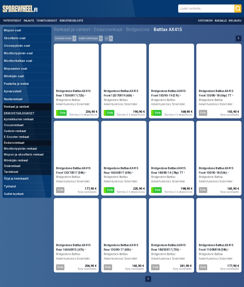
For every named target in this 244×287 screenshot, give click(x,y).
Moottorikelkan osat (18, 61)
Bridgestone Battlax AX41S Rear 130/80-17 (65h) (121, 247)
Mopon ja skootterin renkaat (24, 154)
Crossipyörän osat (17, 46)
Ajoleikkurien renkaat (18, 119)
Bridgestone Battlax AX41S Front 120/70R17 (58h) (73, 170)
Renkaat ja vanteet (16, 107)
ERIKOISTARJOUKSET (19, 113)
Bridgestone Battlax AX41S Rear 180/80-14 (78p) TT (168, 170)
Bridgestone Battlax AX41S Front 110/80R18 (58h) (216, 247)
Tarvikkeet (11, 172)
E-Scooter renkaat (16, 137)
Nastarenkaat (13, 99)
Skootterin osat (14, 38)
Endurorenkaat (14, 143)
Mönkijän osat (14, 76)
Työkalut (10, 186)
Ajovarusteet (12, 91)
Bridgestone (138, 29)
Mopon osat (12, 30)
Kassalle (221, 20)
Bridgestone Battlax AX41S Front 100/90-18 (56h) (216, 170)
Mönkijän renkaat (16, 160)
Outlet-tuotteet (13, 194)
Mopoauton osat (15, 68)
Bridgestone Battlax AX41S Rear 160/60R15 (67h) (73, 247)
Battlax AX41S (168, 29)
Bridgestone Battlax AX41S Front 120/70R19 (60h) (121, 93)
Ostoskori (205, 20)
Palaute (29, 20)
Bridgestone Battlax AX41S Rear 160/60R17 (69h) (121, 170)
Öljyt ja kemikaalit (16, 178)
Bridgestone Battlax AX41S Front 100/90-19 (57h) (168, 93)
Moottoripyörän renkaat (20, 148)
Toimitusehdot (47, 20)
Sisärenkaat (12, 166)
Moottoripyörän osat (18, 53)
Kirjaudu (235, 20)
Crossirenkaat (13, 125)
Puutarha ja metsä (16, 84)
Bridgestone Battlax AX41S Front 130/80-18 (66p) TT (216, 93)
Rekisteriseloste (71, 20)
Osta (63, 112)
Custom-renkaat (15, 131)
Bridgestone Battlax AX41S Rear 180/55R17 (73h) (168, 247)
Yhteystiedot (12, 20)
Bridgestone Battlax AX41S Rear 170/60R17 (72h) (73, 93)
